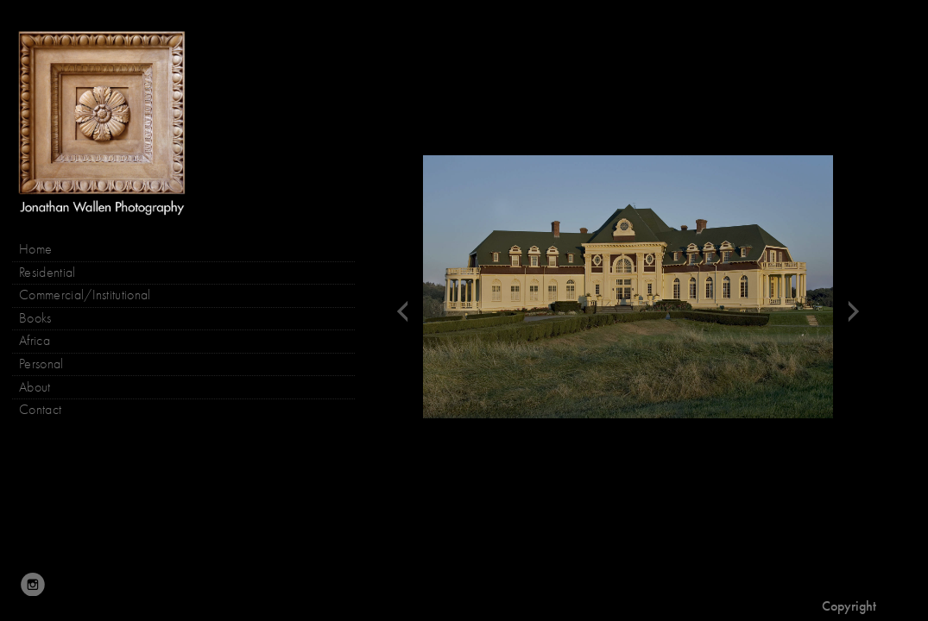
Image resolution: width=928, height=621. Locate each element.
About (35, 387)
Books (44, 318)
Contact (40, 409)
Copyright (849, 606)
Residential (47, 272)
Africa (34, 340)
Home (35, 249)
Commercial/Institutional (85, 295)
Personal (41, 364)
